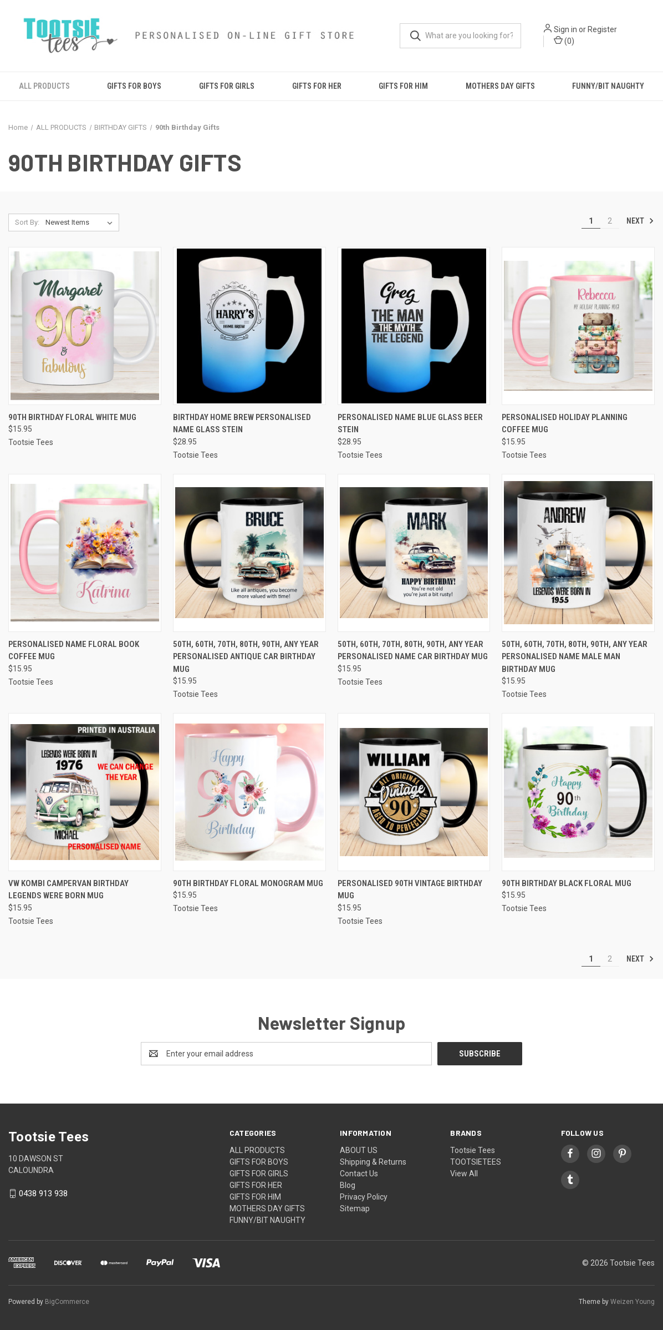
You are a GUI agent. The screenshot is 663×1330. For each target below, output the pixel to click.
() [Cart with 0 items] (566, 41)
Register (604, 30)
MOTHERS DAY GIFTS (500, 86)
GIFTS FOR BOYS (134, 86)
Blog (347, 1185)
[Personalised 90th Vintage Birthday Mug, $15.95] (414, 792)
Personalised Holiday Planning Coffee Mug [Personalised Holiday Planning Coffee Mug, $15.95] (565, 423)
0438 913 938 (43, 1194)
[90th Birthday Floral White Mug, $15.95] (85, 326)
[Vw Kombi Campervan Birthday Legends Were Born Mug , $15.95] (85, 792)
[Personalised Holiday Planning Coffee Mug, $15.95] (578, 326)
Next (640, 220)
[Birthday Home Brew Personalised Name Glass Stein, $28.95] (249, 326)
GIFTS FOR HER (316, 86)
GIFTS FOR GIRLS (226, 86)
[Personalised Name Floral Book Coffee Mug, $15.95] (85, 553)
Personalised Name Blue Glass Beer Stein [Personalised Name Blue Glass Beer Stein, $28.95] (410, 423)
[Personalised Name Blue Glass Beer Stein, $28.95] (414, 326)
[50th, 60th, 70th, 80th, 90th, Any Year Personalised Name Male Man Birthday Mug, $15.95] (578, 553)
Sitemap (355, 1209)
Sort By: (27, 222)
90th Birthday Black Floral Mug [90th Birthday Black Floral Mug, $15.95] (566, 884)
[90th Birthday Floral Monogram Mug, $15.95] (249, 792)
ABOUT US (359, 1150)
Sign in (567, 30)
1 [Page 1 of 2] (591, 220)
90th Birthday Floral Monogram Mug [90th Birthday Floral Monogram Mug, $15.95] (248, 884)
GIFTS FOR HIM (403, 86)
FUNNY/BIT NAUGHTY (267, 1220)
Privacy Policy (363, 1197)
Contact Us (359, 1174)
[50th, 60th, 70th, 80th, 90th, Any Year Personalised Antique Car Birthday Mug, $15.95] (249, 553)
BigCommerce (67, 1302)
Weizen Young (632, 1302)
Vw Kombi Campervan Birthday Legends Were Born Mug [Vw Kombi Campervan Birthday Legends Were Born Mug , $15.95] (68, 890)
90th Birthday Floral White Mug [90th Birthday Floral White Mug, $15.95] (72, 417)
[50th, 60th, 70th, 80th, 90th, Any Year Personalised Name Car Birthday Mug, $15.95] (414, 553)
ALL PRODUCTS (44, 86)
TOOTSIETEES (475, 1162)
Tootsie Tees (472, 1150)
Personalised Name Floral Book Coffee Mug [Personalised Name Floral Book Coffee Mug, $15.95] (73, 650)
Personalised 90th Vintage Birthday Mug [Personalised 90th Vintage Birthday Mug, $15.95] (410, 890)
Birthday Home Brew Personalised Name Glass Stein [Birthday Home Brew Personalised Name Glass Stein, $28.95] (242, 423)
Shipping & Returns (373, 1162)
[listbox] (81, 222)
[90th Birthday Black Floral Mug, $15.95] (578, 792)
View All (464, 1174)
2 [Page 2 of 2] (610, 220)
